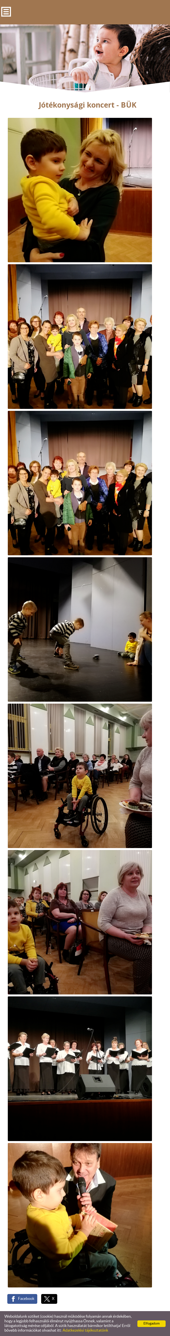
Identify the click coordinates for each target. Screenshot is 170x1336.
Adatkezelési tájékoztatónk (85, 1330)
